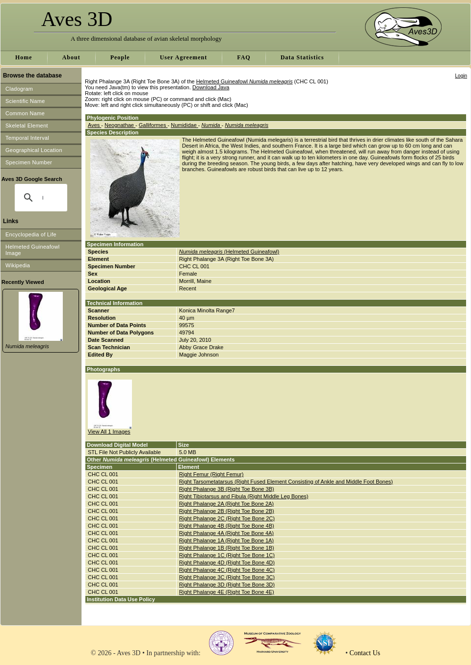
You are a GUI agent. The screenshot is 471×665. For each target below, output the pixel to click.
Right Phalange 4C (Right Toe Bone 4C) (227, 570)
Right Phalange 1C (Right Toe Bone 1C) (227, 555)
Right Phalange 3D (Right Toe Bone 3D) (227, 585)
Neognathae (120, 125)
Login (461, 75)
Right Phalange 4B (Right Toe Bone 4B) (226, 526)
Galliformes (153, 125)
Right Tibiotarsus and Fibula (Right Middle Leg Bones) (244, 496)
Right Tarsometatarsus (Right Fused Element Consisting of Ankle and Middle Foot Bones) (286, 482)
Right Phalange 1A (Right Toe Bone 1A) (226, 540)
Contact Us (364, 653)
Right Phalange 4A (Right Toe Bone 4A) (226, 533)
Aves (94, 125)
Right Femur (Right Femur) (211, 474)
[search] (42, 198)
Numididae (184, 125)
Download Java (210, 87)
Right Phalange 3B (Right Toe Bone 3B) (226, 489)
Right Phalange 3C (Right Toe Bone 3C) (227, 577)
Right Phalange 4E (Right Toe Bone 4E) (226, 592)
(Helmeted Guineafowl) (229, 252)
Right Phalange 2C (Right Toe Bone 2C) (227, 518)
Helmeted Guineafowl (244, 81)
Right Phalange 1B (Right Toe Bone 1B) (226, 548)
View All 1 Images (109, 432)
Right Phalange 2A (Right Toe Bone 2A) (226, 504)
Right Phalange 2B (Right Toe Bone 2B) (226, 511)
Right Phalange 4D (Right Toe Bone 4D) (227, 562)
